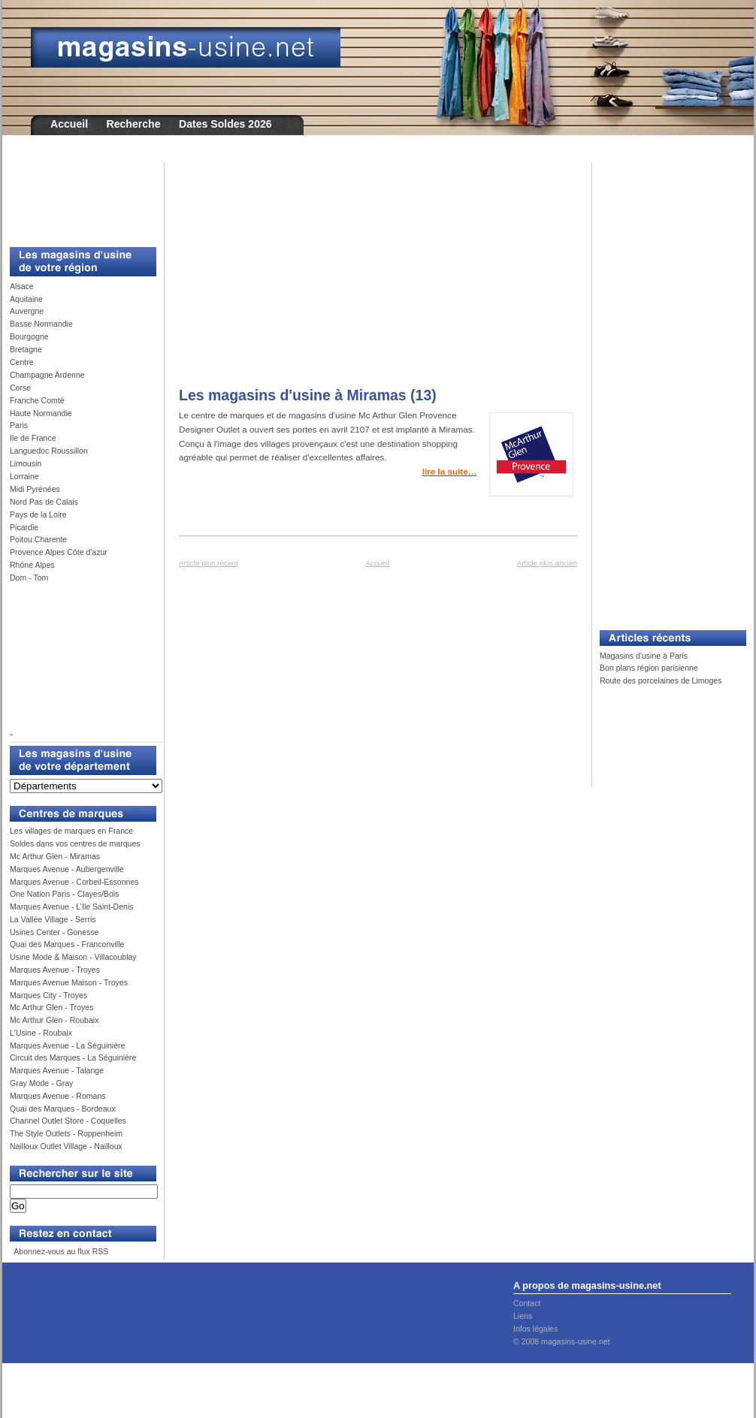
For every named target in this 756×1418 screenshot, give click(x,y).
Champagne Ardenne (47, 374)
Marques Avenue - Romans (58, 1095)
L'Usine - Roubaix (41, 1032)
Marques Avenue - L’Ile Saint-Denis (72, 906)
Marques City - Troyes (48, 995)
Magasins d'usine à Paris (644, 655)
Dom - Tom (29, 577)
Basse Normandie (41, 323)
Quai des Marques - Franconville (67, 944)
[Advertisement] (77, 197)
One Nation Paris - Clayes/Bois (64, 893)
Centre (22, 362)
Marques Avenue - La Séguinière (67, 1045)
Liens (522, 1315)
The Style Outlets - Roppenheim (66, 1133)
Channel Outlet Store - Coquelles (68, 1120)
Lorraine (24, 476)
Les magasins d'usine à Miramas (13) (308, 395)
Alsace (22, 286)
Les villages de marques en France (71, 830)
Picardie (24, 527)
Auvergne (27, 310)
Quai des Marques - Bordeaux (63, 1108)
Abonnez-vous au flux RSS (60, 1251)
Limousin (25, 463)
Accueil (69, 124)
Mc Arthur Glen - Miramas (55, 856)
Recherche (134, 124)
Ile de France (33, 437)
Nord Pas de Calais (44, 501)
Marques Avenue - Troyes (55, 969)
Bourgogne (29, 336)
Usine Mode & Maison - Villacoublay (73, 956)
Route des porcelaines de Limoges (660, 680)
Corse (20, 387)
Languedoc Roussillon (49, 450)
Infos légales (535, 1328)
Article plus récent (208, 563)
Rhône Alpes (32, 564)
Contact (526, 1303)
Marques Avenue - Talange (57, 1070)
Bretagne (26, 349)
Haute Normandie (41, 413)
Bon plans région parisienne (649, 667)
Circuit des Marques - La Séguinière (73, 1057)
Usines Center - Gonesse (54, 932)
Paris (19, 425)
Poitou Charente (38, 539)
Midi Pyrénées (35, 488)
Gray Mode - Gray (41, 1083)
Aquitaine (26, 298)
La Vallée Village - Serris (53, 919)
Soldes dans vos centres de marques (75, 843)
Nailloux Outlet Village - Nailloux (66, 1146)
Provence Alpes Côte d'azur (58, 552)
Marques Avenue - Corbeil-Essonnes (74, 881)
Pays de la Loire (38, 514)
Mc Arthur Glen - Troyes (51, 1007)
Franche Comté (37, 400)
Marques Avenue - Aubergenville (67, 868)
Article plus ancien (547, 563)
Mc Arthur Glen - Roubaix (54, 1019)
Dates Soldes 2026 (225, 124)
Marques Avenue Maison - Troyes (69, 982)
